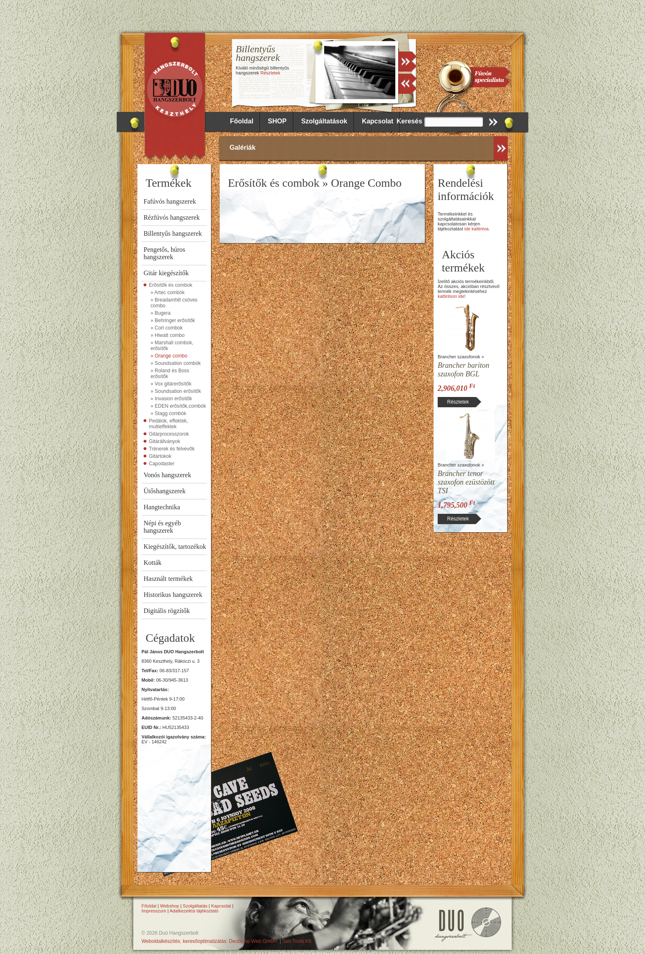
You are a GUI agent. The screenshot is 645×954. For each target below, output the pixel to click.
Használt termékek (168, 578)
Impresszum (154, 910)
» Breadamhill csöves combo (174, 303)
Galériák (242, 147)
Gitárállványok (164, 441)
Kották (153, 562)
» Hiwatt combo (168, 335)
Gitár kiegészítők (166, 272)
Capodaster (161, 464)
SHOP (277, 121)
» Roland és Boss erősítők (170, 373)
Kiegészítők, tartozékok (175, 546)
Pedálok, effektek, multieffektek (168, 423)
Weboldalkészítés (161, 941)
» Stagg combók (168, 413)
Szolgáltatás (195, 905)
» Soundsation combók (176, 363)
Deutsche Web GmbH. (253, 941)
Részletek (270, 72)
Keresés (409, 121)
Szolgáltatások (324, 121)
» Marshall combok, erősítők (172, 345)
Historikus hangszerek (173, 594)
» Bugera (161, 313)
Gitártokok (160, 456)
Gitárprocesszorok (169, 434)
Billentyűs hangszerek (173, 233)
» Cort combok (167, 328)
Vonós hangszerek (167, 474)
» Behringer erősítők (173, 320)
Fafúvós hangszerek (170, 201)
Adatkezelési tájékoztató (193, 910)
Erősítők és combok (170, 285)
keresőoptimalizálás (204, 941)
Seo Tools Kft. (297, 941)
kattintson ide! (452, 296)
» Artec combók (168, 292)
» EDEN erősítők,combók (178, 406)
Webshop (169, 905)
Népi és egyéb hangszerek (162, 527)
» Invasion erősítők (171, 399)
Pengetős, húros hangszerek (164, 253)
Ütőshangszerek (165, 490)
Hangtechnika (162, 507)
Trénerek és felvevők (172, 449)
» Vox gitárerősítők (171, 384)
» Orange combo (169, 356)
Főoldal (241, 121)
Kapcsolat (377, 121)
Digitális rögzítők (167, 610)
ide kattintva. (477, 228)
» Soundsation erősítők (176, 391)
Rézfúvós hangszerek (172, 217)
